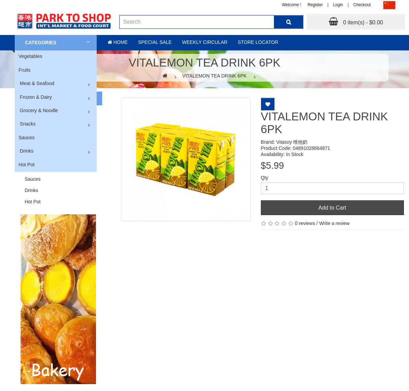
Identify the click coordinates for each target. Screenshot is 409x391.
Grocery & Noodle (39, 110)
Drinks (27, 151)
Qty (264, 177)
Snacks (28, 124)
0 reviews (305, 223)
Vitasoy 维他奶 (292, 142)
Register (315, 4)
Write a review (334, 223)
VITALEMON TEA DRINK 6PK (214, 76)
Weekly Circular (205, 42)
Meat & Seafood (37, 83)
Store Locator (258, 42)
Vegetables (30, 56)
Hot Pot (27, 164)
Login (338, 4)
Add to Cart (332, 208)
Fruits (25, 70)
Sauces (27, 137)
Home (118, 42)
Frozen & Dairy (36, 97)
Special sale (155, 42)
